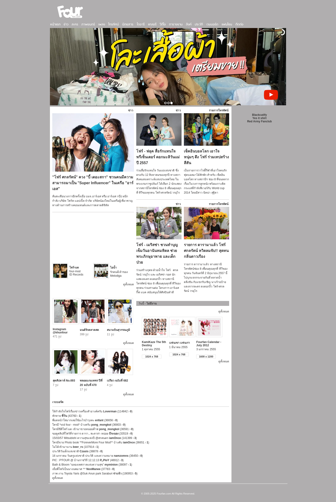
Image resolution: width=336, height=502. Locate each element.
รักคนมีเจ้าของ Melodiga (119, 271)
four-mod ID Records (76, 271)
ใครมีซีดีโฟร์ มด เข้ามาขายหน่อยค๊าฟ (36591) (92, 429)
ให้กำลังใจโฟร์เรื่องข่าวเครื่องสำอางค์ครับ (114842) (92, 411)
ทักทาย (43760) (66, 415)
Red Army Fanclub (259, 121)
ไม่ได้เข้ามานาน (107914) (75, 447)
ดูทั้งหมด (128, 284)
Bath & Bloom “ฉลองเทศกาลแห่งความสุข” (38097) (92, 464)
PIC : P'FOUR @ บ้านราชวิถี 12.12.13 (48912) (88, 460)
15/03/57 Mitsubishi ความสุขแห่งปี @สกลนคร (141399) (94, 438)
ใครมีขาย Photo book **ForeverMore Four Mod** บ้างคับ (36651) (100, 442)
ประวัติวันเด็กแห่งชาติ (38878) (77, 451)
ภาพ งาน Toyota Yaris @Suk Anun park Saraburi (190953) (94, 473)
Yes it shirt (259, 118)
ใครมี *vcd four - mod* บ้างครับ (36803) (89, 424)
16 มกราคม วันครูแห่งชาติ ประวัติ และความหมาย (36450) (97, 455)
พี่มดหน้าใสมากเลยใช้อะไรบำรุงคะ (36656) (85, 420)
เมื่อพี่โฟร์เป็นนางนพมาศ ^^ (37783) (83, 469)
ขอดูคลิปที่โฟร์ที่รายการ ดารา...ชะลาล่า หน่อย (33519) (92, 433)
